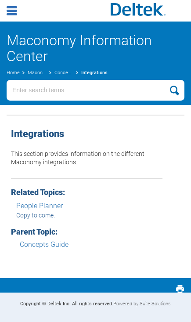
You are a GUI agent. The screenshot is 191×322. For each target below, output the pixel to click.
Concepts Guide (44, 244)
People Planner (39, 206)
